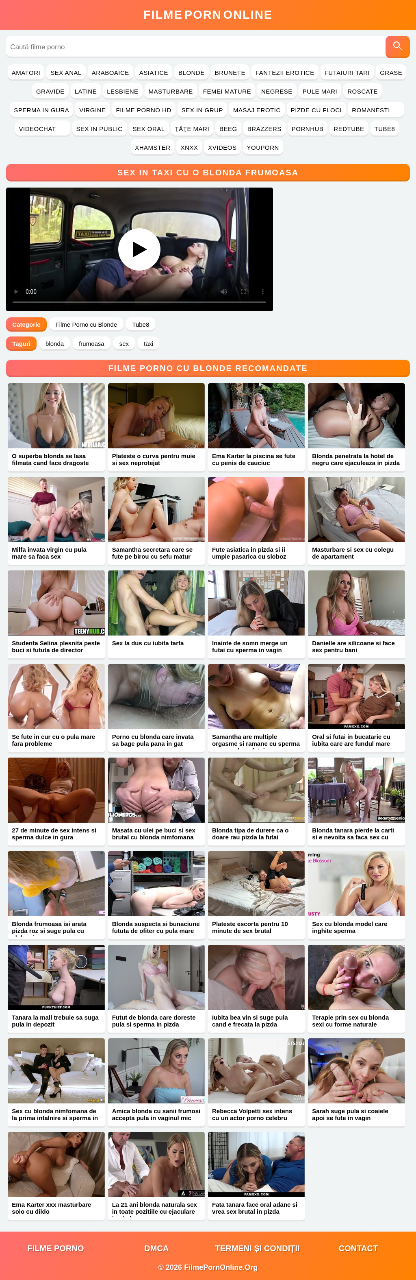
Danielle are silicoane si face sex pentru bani (353, 646)
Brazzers (264, 128)
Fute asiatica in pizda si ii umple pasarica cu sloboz (249, 553)
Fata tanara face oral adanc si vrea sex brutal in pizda (254, 1208)
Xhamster (152, 147)
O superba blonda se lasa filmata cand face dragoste (50, 459)
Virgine (92, 110)
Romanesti (376, 110)
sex (124, 343)
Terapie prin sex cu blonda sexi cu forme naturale (350, 1021)
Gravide (50, 91)
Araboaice (110, 72)
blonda (55, 343)
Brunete (230, 72)
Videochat (42, 128)
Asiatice (153, 72)
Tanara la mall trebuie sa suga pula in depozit (55, 1021)
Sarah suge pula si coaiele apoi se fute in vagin (350, 1114)
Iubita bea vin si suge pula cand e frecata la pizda (250, 1021)
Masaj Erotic (257, 110)
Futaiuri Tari (347, 72)
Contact (358, 1248)
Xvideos (222, 147)
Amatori (26, 72)
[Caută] (398, 47)
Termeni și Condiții (257, 1248)
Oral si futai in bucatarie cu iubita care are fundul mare (351, 740)
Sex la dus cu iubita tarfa (148, 643)
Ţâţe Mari (192, 128)
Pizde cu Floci (316, 110)
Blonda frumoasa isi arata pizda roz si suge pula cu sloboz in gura (49, 930)
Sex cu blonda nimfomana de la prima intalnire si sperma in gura (55, 1117)
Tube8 (385, 128)
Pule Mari (320, 91)
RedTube (349, 128)
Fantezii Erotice (285, 72)
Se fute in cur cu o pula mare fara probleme (53, 740)
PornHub (308, 128)
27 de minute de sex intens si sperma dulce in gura (54, 834)
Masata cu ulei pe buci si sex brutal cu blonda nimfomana (153, 834)
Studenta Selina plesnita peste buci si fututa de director (56, 646)
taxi (148, 343)
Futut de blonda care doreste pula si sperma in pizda (154, 1021)
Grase (391, 72)
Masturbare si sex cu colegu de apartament (353, 553)
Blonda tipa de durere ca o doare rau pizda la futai (250, 834)
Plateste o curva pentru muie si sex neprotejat (153, 459)
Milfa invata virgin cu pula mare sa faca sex (49, 553)
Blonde (191, 72)
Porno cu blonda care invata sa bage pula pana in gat (153, 740)
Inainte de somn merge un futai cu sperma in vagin (250, 646)
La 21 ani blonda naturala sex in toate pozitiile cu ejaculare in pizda (154, 1211)
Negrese (276, 91)
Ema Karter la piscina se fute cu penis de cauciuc (253, 459)
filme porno (56, 1248)
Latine (86, 91)
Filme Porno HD (143, 110)
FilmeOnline (208, 14)
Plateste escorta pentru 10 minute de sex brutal (250, 927)
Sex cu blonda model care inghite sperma (349, 927)
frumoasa (91, 343)
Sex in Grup (202, 110)
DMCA (156, 1248)
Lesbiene (122, 91)
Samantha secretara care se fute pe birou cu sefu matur (152, 553)
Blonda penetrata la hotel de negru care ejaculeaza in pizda (356, 459)
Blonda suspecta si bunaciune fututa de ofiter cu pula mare (156, 927)
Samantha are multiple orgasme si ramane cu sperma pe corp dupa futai (256, 743)
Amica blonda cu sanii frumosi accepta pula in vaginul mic (156, 1114)
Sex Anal (66, 72)
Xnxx (189, 147)
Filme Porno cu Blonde (86, 324)
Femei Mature (227, 91)
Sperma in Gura (41, 110)
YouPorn (263, 147)
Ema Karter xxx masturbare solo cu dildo (51, 1208)
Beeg (228, 128)
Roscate (362, 91)
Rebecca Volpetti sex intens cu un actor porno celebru (252, 1114)
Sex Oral (149, 128)
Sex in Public (99, 128)
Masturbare (171, 91)
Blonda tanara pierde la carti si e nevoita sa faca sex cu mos (353, 837)
